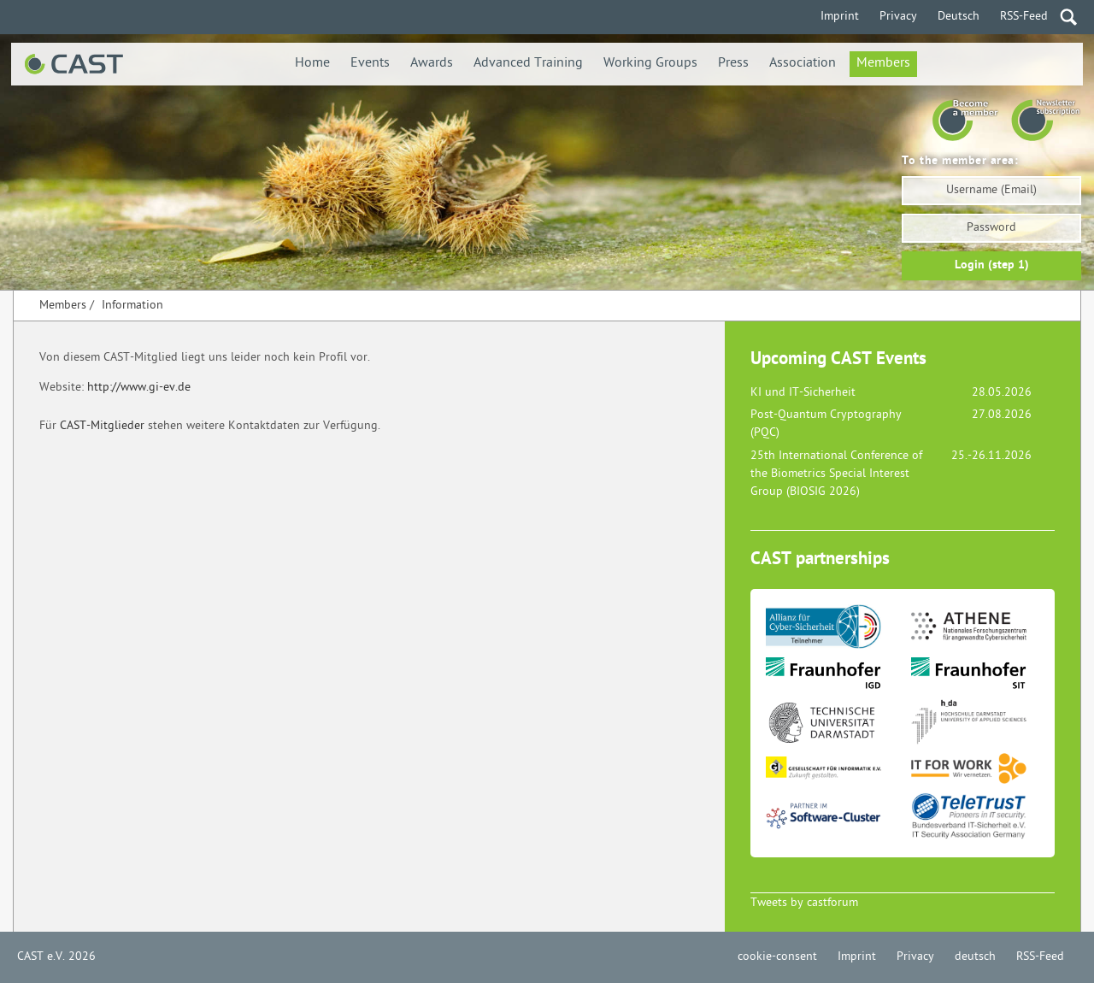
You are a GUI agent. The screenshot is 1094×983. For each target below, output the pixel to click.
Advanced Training (528, 64)
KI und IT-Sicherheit (803, 393)
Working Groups (650, 64)
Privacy (898, 17)
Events (370, 64)
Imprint (839, 17)
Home (312, 64)
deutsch (975, 957)
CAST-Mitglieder (102, 426)
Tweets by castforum (804, 903)
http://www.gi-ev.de (139, 388)
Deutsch (958, 17)
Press (733, 64)
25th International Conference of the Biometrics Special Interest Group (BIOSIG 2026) (836, 474)
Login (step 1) (992, 265)
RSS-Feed (1024, 17)
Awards (431, 64)
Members (883, 64)
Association (802, 64)
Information (132, 305)
